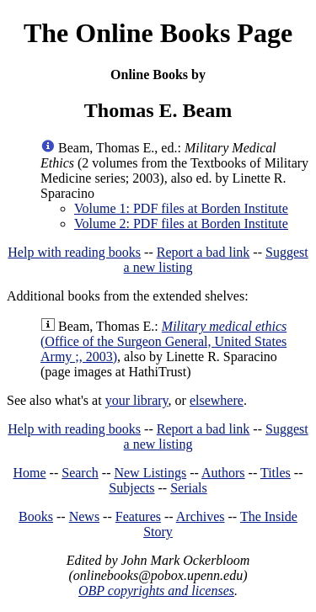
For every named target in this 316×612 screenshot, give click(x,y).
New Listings (150, 473)
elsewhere (217, 400)
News (84, 516)
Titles (275, 473)
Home (29, 473)
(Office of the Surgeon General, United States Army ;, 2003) (163, 341)
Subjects (131, 488)
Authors (223, 473)
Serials (188, 488)
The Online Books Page (158, 33)
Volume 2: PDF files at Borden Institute (181, 223)
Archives (200, 516)
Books (36, 516)
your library (137, 400)
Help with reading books (74, 252)
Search (80, 473)
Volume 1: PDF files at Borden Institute (181, 208)
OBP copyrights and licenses (156, 590)
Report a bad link (203, 252)
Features (138, 516)
